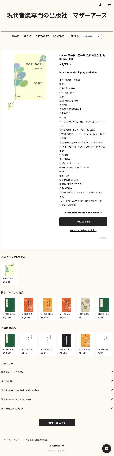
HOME (15, 36)
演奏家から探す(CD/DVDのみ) (16, 399)
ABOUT (27, 36)
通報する (103, 238)
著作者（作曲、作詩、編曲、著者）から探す (20, 390)
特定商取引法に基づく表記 (37, 440)
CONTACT (59, 36)
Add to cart (83, 221)
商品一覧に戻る (57, 422)
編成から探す (7, 381)
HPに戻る (74, 36)
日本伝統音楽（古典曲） (12, 408)
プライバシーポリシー (12, 440)
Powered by (57, 450)
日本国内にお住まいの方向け (83, 230)
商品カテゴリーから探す (12, 372)
